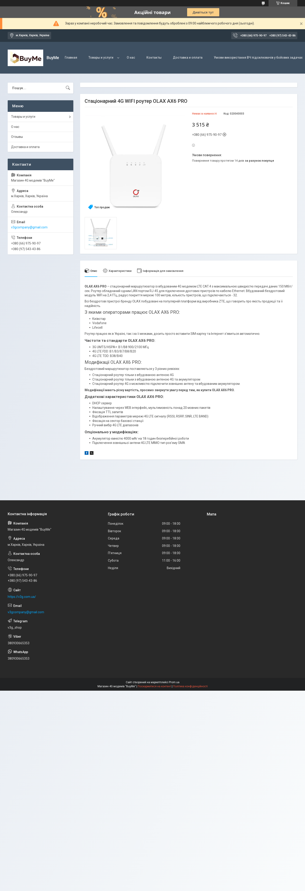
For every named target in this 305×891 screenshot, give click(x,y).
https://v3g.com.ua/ (22, 597)
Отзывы (17, 137)
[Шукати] (67, 88)
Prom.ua (174, 682)
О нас (131, 57)
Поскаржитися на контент (154, 686)
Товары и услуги (100, 57)
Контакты (154, 57)
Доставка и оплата (188, 57)
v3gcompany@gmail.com (29, 227)
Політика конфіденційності (190, 686)
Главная (71, 57)
